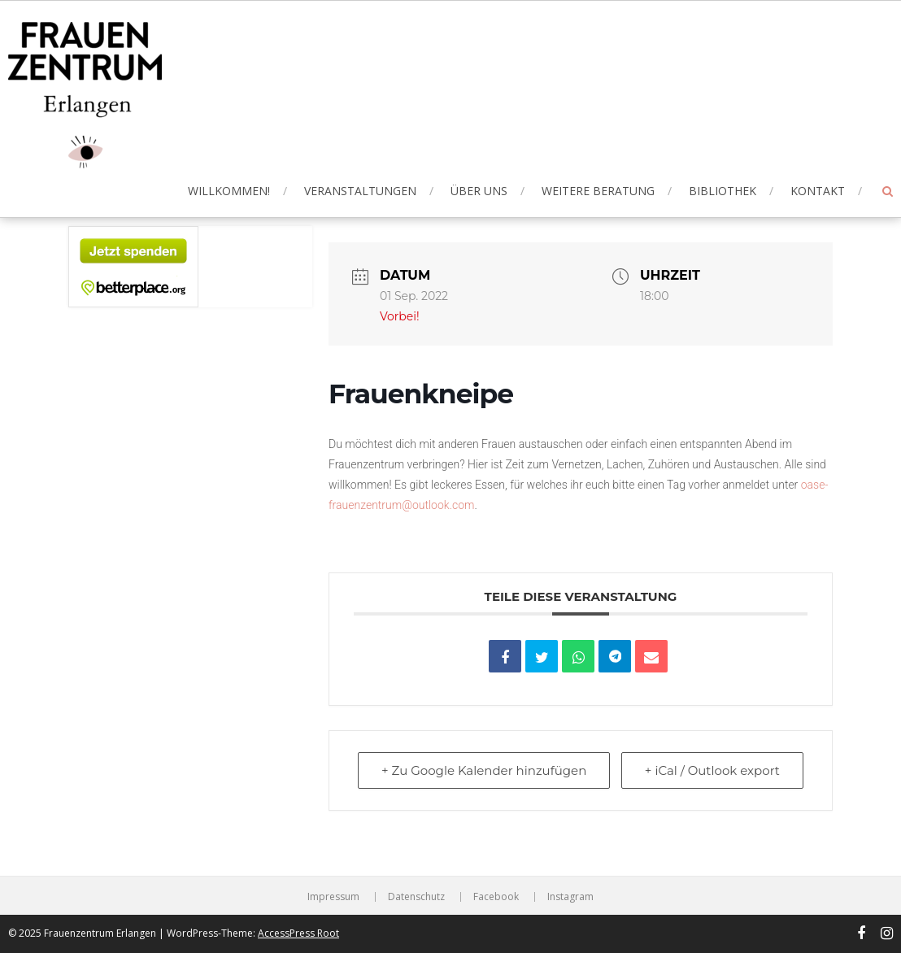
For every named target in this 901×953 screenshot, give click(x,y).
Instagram (570, 897)
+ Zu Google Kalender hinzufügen (483, 770)
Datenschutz (416, 897)
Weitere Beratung (598, 190)
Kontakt (817, 190)
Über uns (478, 190)
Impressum (333, 897)
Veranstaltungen (360, 190)
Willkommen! (229, 190)
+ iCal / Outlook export (712, 770)
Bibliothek (722, 190)
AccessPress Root (298, 933)
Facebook (496, 897)
